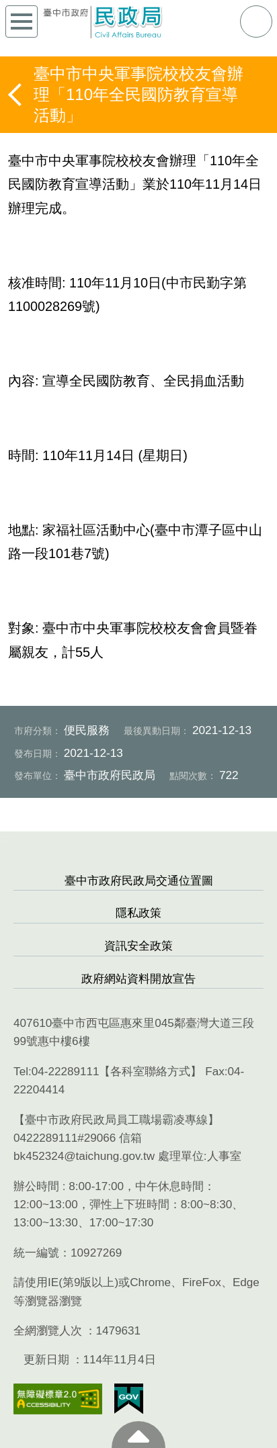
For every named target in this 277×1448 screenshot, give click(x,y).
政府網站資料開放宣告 (138, 978)
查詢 (256, 21)
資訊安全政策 (138, 946)
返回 (16, 94)
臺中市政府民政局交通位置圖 (139, 880)
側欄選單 (21, 21)
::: (4, 838)
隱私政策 (138, 913)
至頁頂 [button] (138, 1434)
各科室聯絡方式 (150, 1071)
